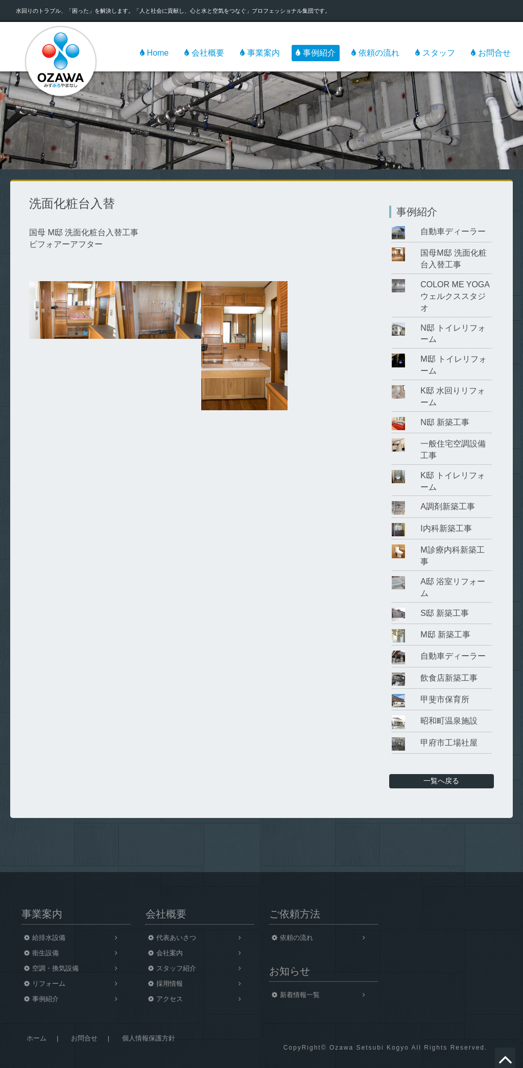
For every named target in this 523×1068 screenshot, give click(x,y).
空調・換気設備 (55, 968)
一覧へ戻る (441, 781)
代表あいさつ (176, 937)
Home (158, 52)
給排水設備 (48, 937)
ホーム (36, 1038)
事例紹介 (319, 52)
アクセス (169, 999)
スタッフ (438, 52)
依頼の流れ (379, 52)
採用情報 (169, 983)
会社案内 (169, 953)
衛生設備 (45, 953)
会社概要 (208, 52)
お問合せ (494, 52)
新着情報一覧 (300, 995)
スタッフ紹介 (176, 968)
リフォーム (48, 983)
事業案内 (263, 52)
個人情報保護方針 (148, 1038)
